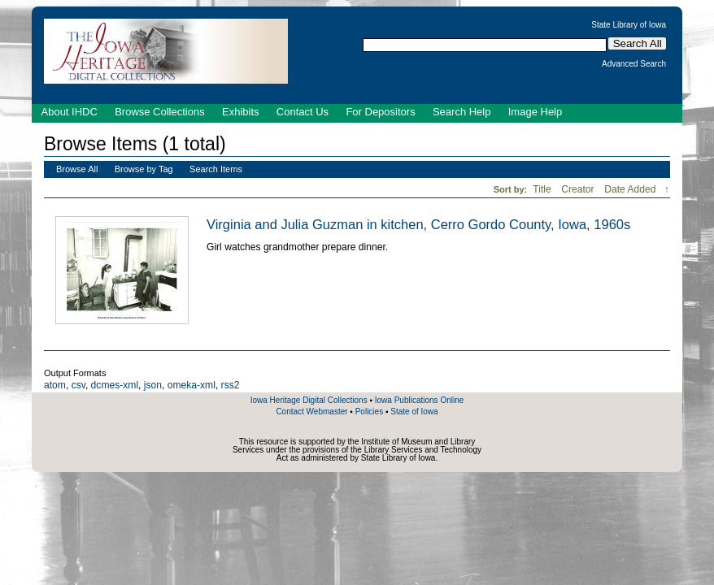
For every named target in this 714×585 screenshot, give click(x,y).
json (153, 385)
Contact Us (302, 112)
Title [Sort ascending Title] (543, 189)
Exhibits (240, 112)
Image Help (535, 112)
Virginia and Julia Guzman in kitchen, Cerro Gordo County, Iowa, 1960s (418, 224)
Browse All (77, 169)
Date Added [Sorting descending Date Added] (631, 189)
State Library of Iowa (628, 25)
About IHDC (69, 112)
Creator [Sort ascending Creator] (579, 189)
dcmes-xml (114, 385)
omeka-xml (192, 385)
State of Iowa (414, 411)
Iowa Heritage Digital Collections (309, 400)
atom (55, 385)
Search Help (462, 112)
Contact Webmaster (311, 411)
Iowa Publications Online (419, 400)
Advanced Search (634, 64)
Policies (369, 411)
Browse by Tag (144, 169)
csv (78, 385)
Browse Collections (160, 112)
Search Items (215, 169)
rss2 (230, 385)
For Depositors (380, 112)
